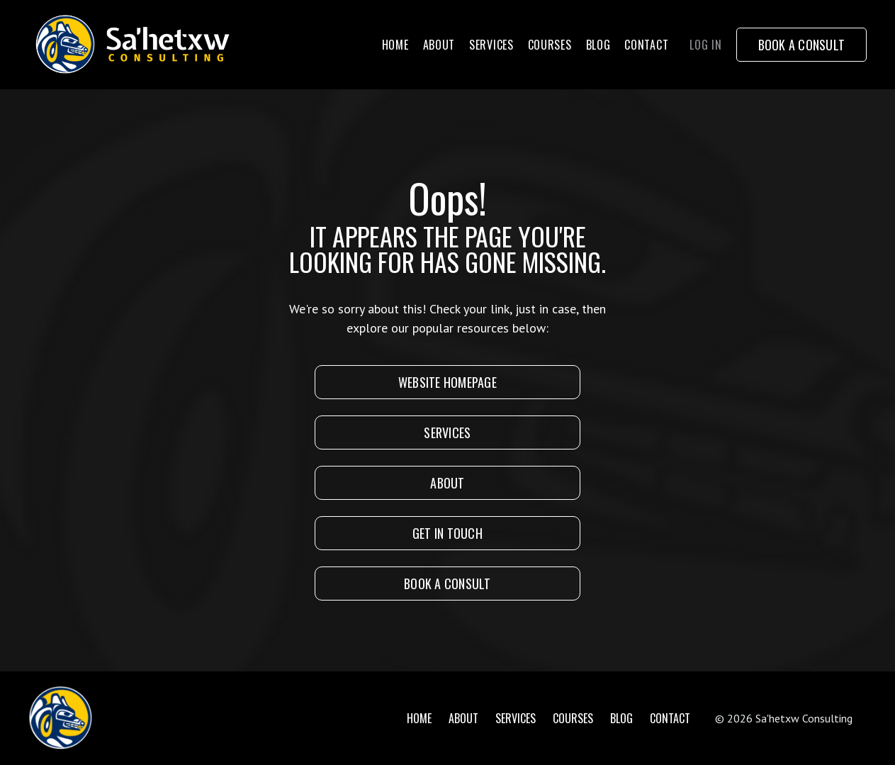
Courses (550, 44)
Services (491, 44)
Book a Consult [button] (801, 44)
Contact (646, 44)
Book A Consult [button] (447, 583)
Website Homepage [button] (447, 382)
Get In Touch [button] (447, 533)
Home (395, 44)
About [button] (447, 483)
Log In (705, 44)
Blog (598, 44)
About (439, 44)
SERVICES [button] (447, 432)
